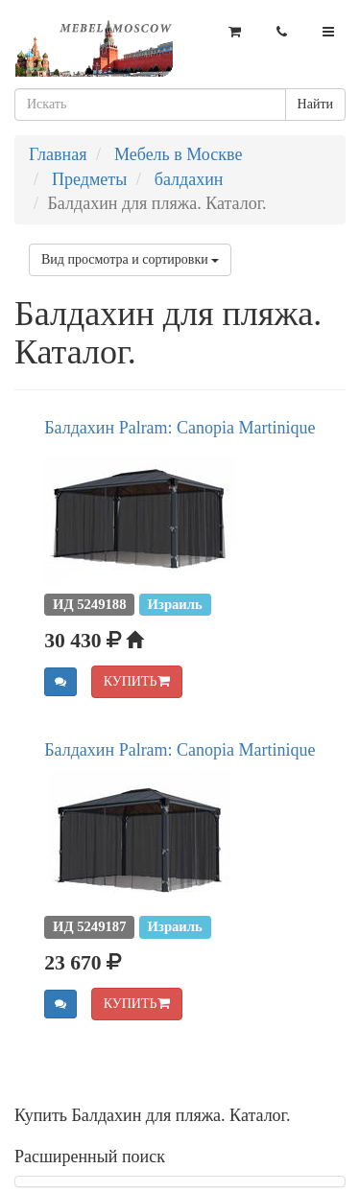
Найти (315, 104)
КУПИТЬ (137, 681)
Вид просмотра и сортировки (130, 259)
